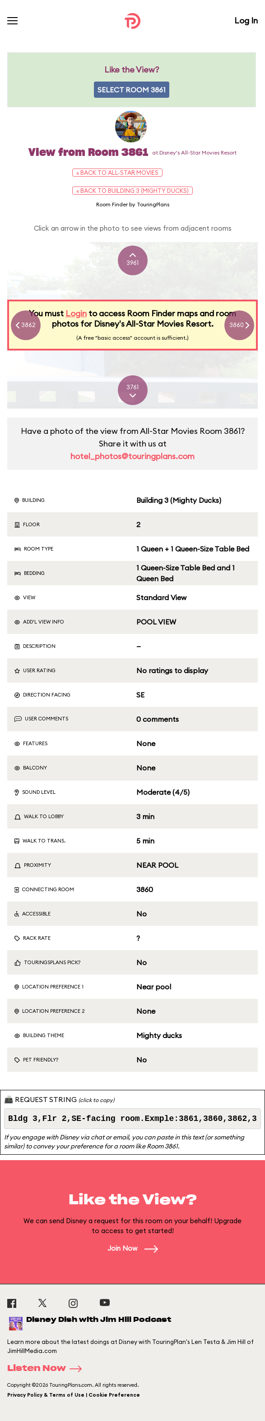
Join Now (132, 1248)
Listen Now (47, 1369)
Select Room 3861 (132, 89)
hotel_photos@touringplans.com (132, 456)
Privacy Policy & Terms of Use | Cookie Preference (73, 1395)
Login (76, 313)
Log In (246, 20)
